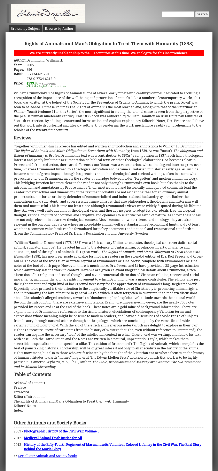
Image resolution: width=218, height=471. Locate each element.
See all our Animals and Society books (47, 456)
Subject (25, 28)
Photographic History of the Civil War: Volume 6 (61, 431)
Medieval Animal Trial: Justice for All (53, 438)
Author (59, 28)
